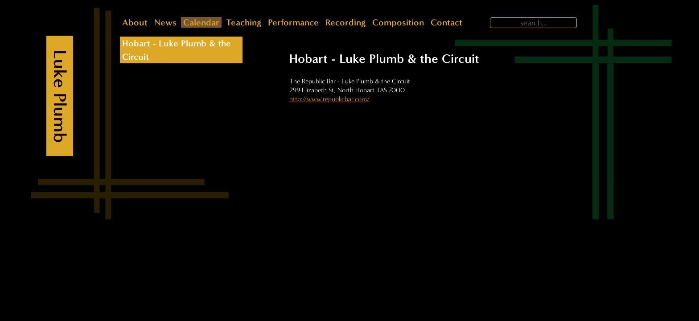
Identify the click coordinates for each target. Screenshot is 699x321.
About (135, 22)
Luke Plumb (59, 96)
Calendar (201, 22)
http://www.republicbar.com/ (329, 99)
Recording (345, 22)
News (165, 22)
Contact (446, 22)
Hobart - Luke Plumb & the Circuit (176, 50)
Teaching (243, 22)
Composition (398, 22)
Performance (293, 22)
